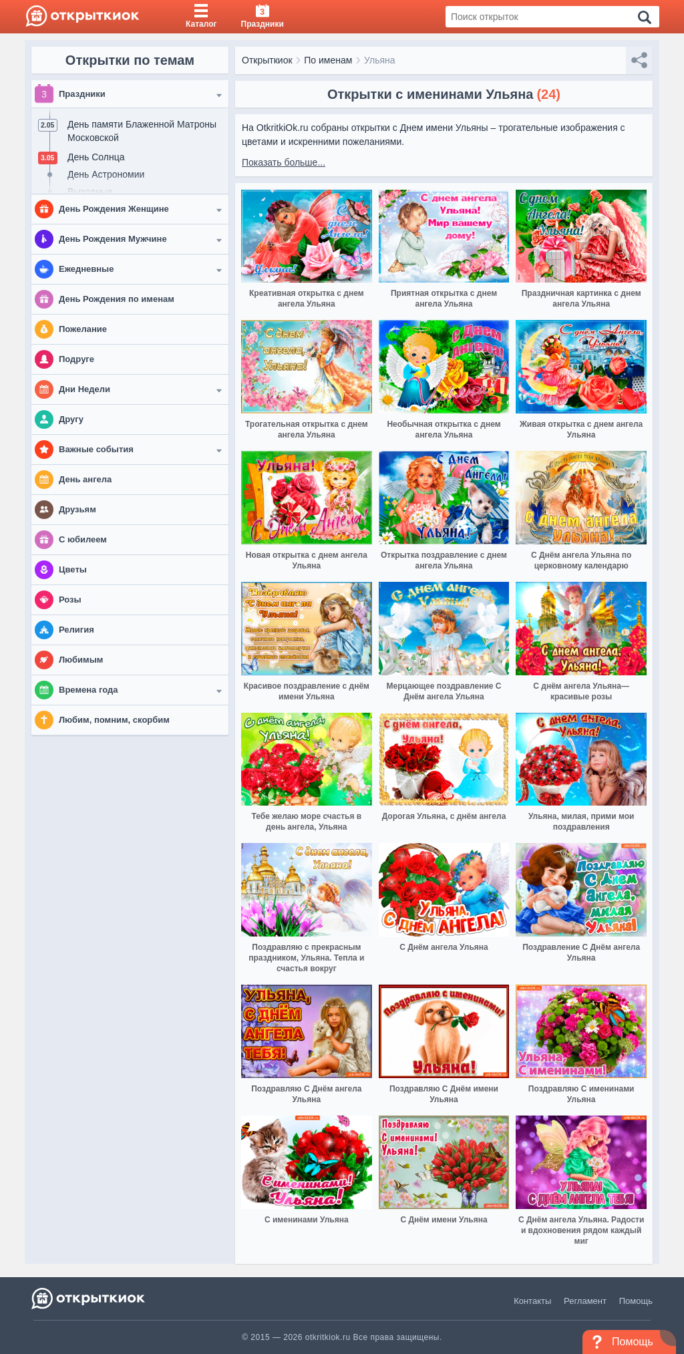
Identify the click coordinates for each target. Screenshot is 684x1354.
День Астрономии (105, 174)
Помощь (636, 1301)
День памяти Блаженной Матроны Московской (141, 131)
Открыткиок (267, 60)
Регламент (585, 1301)
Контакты (532, 1301)
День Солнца (95, 157)
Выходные (89, 191)
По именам (328, 60)
